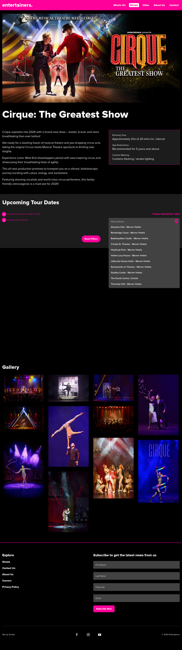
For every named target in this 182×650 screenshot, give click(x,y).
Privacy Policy (10, 586)
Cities (145, 5)
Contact (174, 5)
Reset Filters (91, 238)
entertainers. (17, 5)
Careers (7, 580)
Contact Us (8, 568)
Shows (134, 5)
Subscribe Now (104, 608)
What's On (119, 5)
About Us (159, 5)
